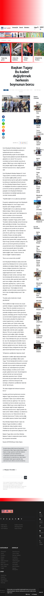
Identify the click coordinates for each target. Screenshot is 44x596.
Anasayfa (15, 27)
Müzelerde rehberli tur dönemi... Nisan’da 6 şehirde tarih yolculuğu (39, 202)
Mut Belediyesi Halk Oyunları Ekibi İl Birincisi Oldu (39, 108)
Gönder (26, 477)
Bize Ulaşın (41, 542)
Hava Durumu (15, 551)
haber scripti (3, 594)
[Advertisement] (22, 12)
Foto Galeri (41, 514)
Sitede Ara (3, 575)
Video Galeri (41, 521)
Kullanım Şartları (19, 524)
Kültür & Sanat (4, 560)
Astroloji (3, 582)
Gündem (26, 27)
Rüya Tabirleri (4, 581)
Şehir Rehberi (15, 566)
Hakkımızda (4, 524)
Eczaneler (15, 557)
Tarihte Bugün (16, 560)
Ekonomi (3, 562)
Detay (28, 594)
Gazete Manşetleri (15, 569)
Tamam (34, 594)
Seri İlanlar (15, 564)
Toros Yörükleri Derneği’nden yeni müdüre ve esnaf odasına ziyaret (40, 137)
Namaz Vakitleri (16, 555)
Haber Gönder (18, 528)
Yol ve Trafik (15, 553)
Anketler (3, 577)
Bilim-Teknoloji (4, 564)
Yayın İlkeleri (4, 526)
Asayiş (2, 557)
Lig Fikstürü (15, 559)
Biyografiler (4, 579)
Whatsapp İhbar (19, 526)
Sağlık (2, 568)
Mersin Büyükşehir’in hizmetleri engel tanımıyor (40, 151)
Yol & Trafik (4, 566)
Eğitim (2, 559)
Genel (21, 27)
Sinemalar (15, 562)
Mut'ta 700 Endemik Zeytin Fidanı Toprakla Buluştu (38, 164)
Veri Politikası (4, 528)
